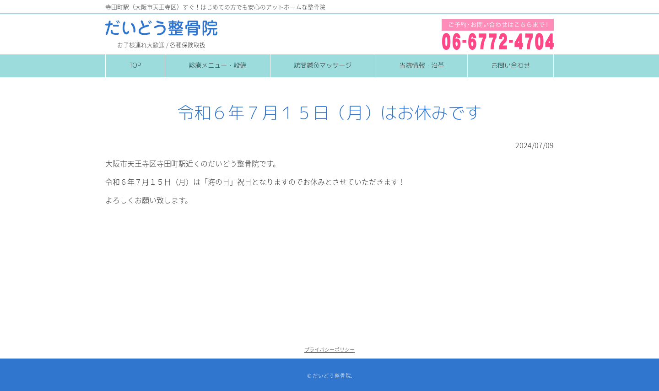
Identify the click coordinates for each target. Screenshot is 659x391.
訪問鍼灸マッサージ (322, 65)
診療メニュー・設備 (217, 65)
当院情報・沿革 (421, 65)
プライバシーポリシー (329, 350)
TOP (135, 65)
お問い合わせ (511, 65)
